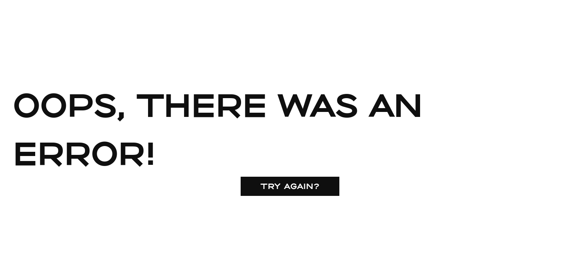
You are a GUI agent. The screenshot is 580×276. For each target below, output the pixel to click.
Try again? (290, 186)
